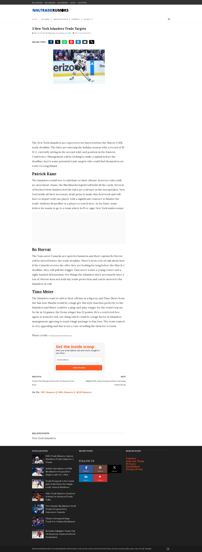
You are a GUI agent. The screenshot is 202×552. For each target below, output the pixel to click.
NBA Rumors (50, 3)
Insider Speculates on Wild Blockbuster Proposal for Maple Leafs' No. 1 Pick (59, 471)
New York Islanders (83, 33)
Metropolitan (61, 19)
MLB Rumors (62, 3)
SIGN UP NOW (79, 367)
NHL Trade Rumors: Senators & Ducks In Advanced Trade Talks (60, 496)
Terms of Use (134, 469)
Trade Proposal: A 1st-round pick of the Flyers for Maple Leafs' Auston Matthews (60, 484)
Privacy (131, 463)
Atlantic (45, 19)
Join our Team (135, 461)
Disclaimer (133, 466)
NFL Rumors (37, 3)
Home (34, 19)
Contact (131, 458)
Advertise (82, 3)
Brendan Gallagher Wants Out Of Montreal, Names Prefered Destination (60, 534)
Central (76, 19)
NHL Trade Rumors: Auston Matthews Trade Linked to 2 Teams (60, 459)
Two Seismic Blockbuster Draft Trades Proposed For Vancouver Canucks (61, 509)
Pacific (87, 19)
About (72, 3)
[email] (79, 360)
